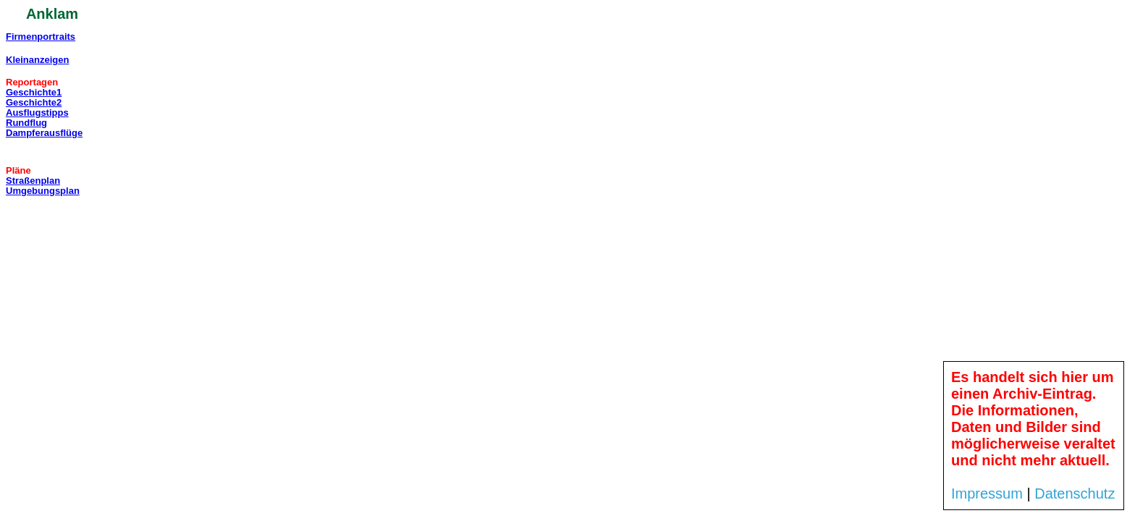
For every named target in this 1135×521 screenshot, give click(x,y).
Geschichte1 (34, 92)
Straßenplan (33, 180)
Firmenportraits (40, 36)
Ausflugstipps (37, 112)
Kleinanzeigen (37, 59)
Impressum (987, 493)
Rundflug (26, 122)
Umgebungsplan (43, 190)
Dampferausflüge (44, 132)
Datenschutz (1074, 493)
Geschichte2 (34, 102)
